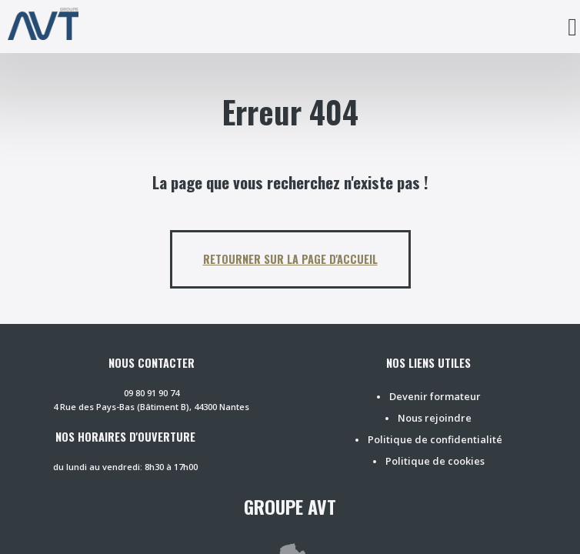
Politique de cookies (435, 461)
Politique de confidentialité (435, 439)
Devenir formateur (435, 396)
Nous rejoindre (435, 418)
